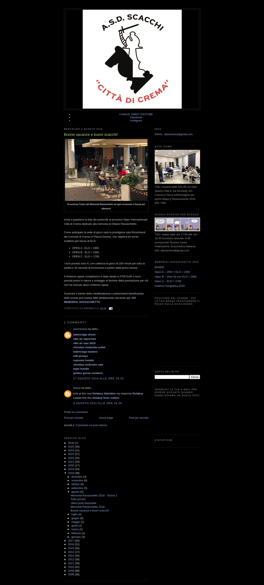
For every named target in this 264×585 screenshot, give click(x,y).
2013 (71, 555)
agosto (75, 491)
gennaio (76, 536)
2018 (71, 473)
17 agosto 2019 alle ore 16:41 (98, 378)
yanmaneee (80, 329)
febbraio (76, 533)
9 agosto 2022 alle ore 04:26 (97, 403)
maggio (76, 521)
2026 (71, 442)
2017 (71, 540)
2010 (71, 567)
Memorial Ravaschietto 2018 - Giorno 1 (94, 495)
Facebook (136, 117)
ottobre (75, 484)
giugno (75, 518)
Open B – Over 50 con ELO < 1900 (176, 276)
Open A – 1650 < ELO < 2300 (172, 271)
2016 (71, 544)
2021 (71, 461)
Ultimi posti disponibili (83, 503)
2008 (71, 574)
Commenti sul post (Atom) (91, 425)
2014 (71, 551)
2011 (71, 563)
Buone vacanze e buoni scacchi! (90, 510)
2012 (71, 559)
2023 (71, 454)
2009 (71, 570)
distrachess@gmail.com (178, 134)
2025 (71, 446)
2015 (71, 548)
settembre (77, 488)
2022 (71, 458)
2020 (71, 465)
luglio (74, 514)
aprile (75, 525)
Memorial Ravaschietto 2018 (88, 506)
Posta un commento (76, 412)
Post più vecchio (138, 417)
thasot (76, 387)
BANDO (159, 267)
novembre (77, 480)
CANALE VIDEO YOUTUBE (136, 114)
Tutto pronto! (78, 499)
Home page (106, 417)
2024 (71, 450)
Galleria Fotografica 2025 (170, 285)
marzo (75, 529)
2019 (71, 469)
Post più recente (73, 417)
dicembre (77, 476)
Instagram (136, 120)
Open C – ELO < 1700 (168, 281)
